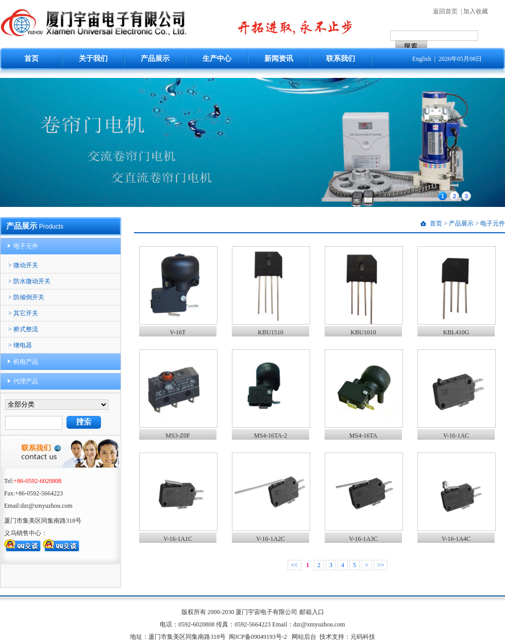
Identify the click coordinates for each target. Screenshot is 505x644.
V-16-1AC (456, 435)
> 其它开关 (23, 313)
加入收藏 (475, 11)
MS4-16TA (363, 435)
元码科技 (362, 636)
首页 (31, 58)
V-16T (178, 332)
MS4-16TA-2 (270, 435)
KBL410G (456, 332)
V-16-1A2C (270, 538)
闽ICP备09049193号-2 (258, 636)
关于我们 (93, 58)
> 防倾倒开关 (26, 297)
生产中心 (217, 58)
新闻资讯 (278, 58)
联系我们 (340, 58)
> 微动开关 (23, 265)
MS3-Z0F (177, 435)
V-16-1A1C (177, 538)
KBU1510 (270, 332)
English (421, 58)
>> (380, 565)
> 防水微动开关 (29, 281)
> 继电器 (20, 345)
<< (294, 565)
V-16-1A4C (456, 538)
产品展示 (155, 58)
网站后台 (304, 636)
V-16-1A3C (363, 538)
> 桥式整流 (23, 329)
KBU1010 (363, 332)
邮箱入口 (311, 612)
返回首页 (445, 11)
